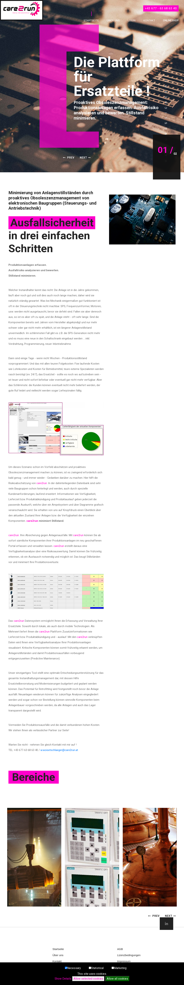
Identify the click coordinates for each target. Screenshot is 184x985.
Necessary (74, 968)
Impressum (123, 961)
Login (131, 20)
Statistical (97, 968)
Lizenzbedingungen (129, 955)
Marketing (120, 968)
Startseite (91, 20)
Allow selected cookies (88, 978)
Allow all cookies (117, 978)
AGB (120, 949)
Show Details (63, 978)
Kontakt (149, 20)
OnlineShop (171, 20)
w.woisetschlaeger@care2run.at (59, 750)
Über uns (113, 20)
